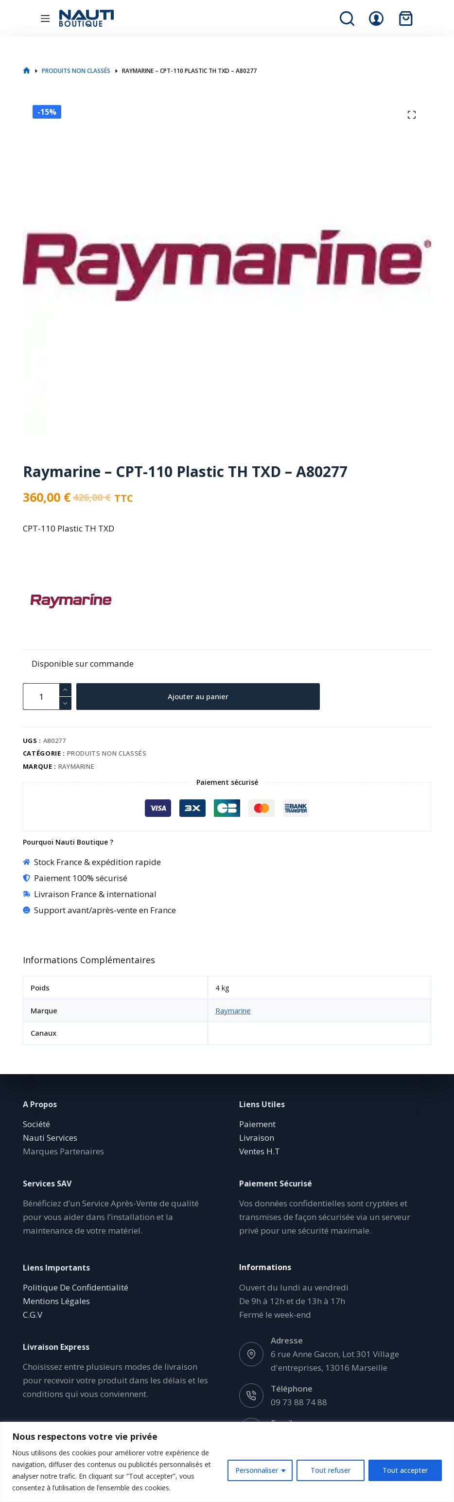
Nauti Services (50, 1137)
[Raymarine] (40, 601)
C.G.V (32, 1314)
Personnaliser (256, 1470)
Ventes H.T (259, 1151)
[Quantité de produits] (47, 696)
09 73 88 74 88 (299, 1402)
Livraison (256, 1137)
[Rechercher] (347, 18)
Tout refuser (330, 1470)
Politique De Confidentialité (75, 1287)
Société (36, 1124)
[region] (227, 1462)
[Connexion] (376, 18)
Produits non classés (107, 753)
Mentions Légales (56, 1301)
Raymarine (76, 766)
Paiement (257, 1124)
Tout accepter (405, 1470)
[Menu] (45, 18)
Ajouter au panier (198, 696)
